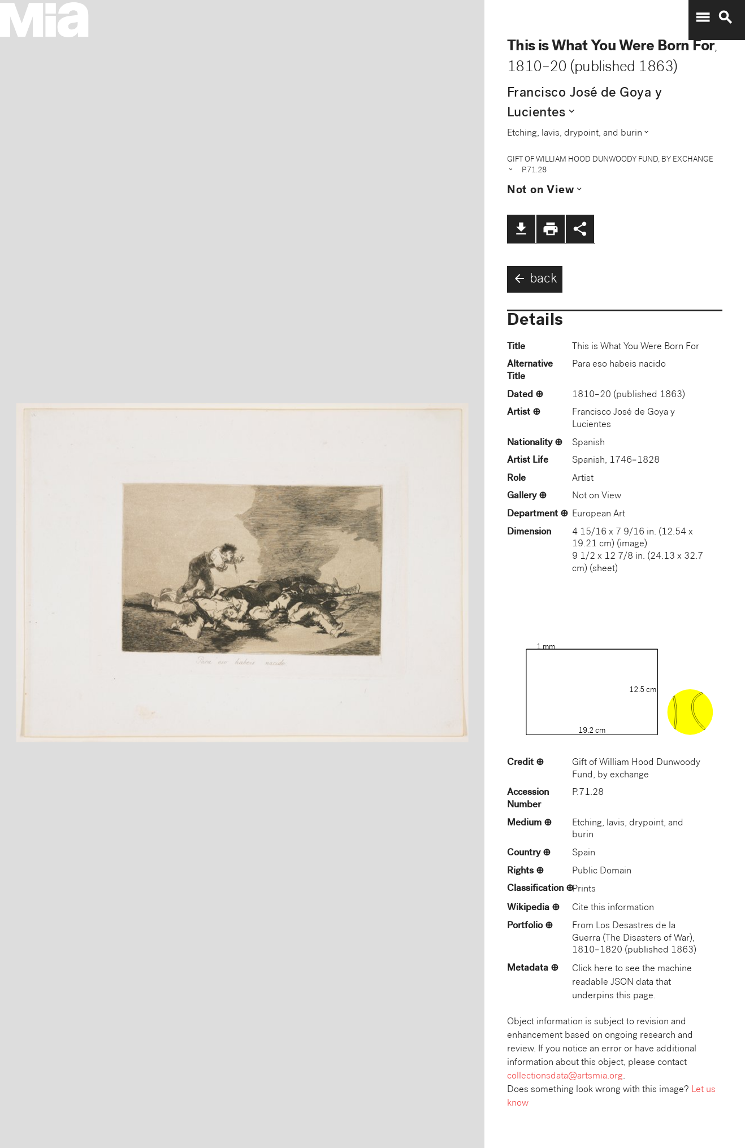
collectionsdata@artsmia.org (565, 1076)
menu (702, 17)
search (725, 17)
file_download (521, 228)
